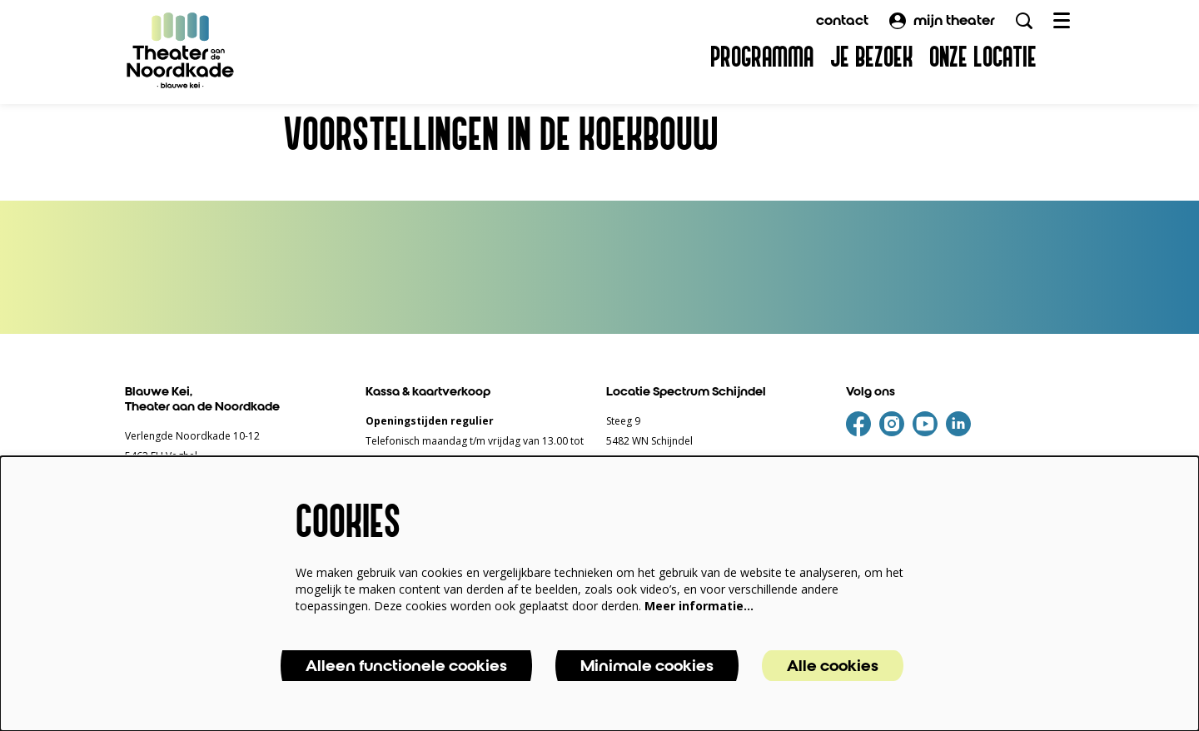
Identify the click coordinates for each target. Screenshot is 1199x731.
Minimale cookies (647, 665)
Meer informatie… (699, 606)
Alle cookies (832, 665)
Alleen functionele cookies (406, 665)
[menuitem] (761, 58)
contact (842, 20)
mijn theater (942, 20)
